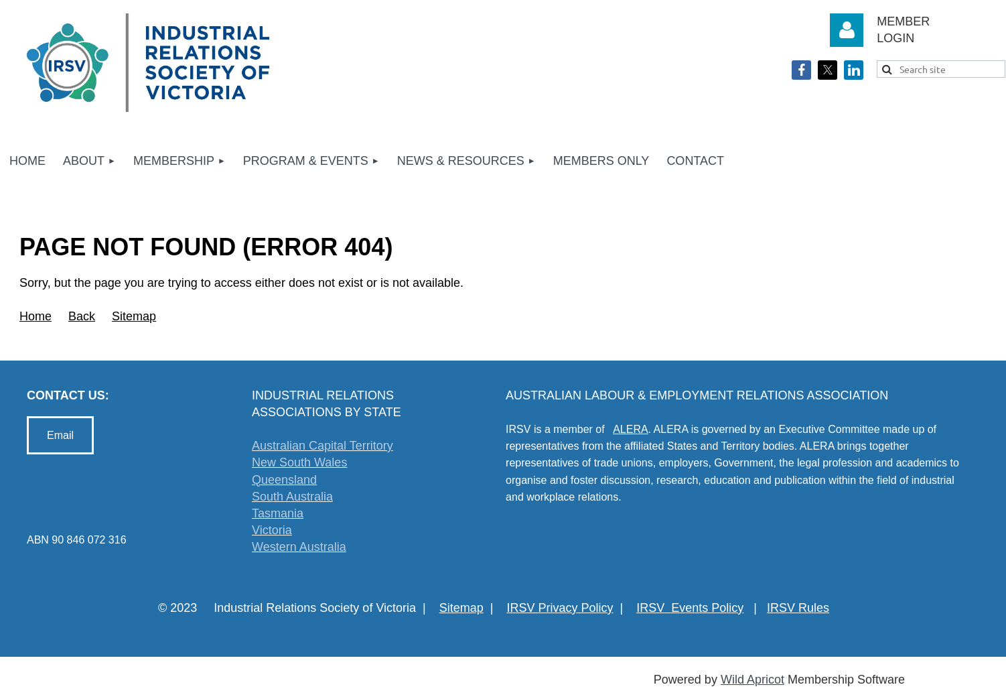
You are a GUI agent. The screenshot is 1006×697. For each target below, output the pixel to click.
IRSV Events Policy (689, 608)
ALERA (630, 429)
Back (81, 316)
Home (35, 316)
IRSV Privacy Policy (560, 608)
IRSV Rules (798, 608)
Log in (846, 30)
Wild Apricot (752, 679)
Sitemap (134, 316)
